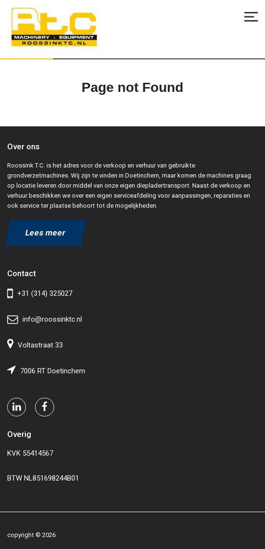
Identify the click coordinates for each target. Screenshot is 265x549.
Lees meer (46, 232)
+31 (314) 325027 (39, 293)
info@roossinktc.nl (44, 319)
